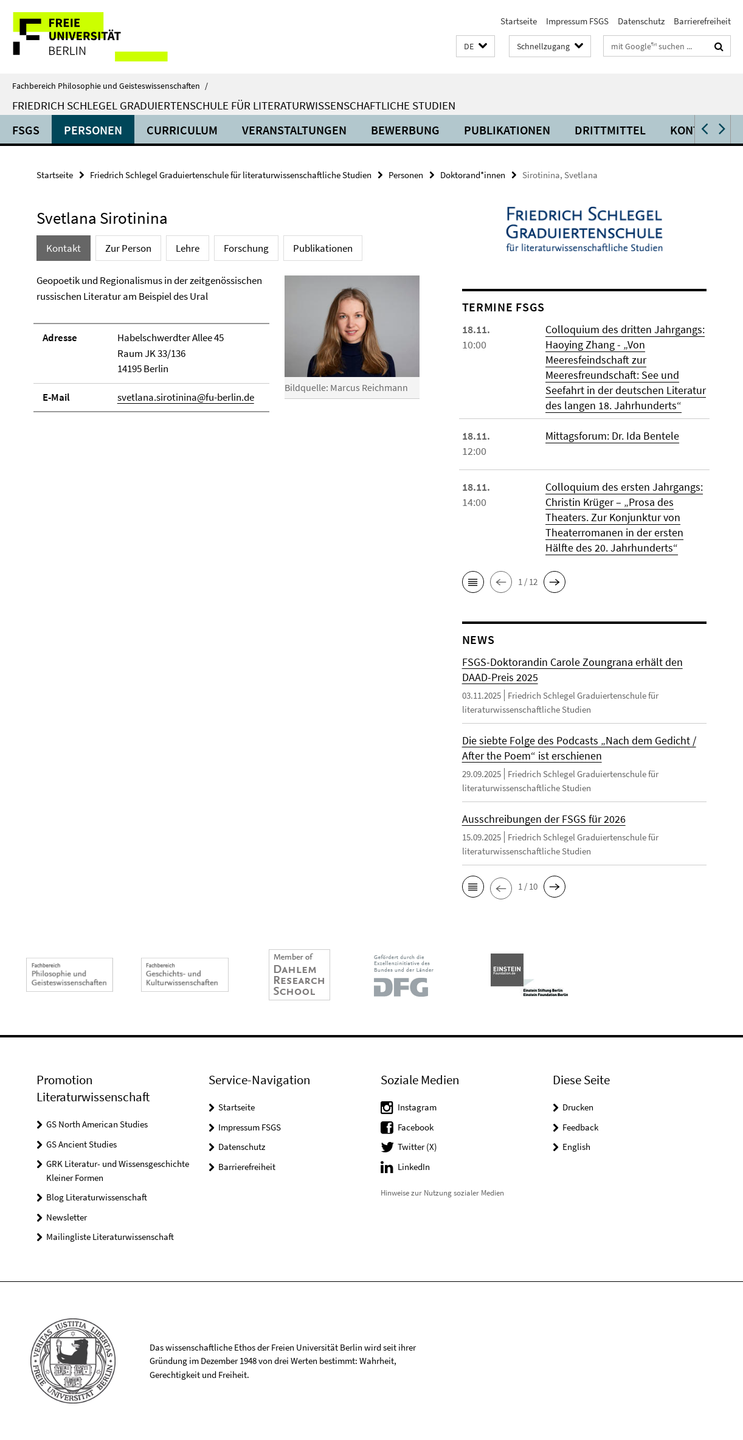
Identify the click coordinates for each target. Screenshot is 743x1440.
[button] (475, 46)
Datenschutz (641, 21)
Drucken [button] (577, 1107)
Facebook (416, 1127)
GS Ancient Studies (81, 1144)
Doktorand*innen (472, 175)
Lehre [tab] (187, 248)
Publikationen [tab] (323, 248)
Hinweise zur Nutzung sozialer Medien (442, 1193)
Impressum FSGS (577, 21)
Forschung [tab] (246, 248)
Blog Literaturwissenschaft (96, 1197)
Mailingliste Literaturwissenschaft (110, 1236)
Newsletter (66, 1217)
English (576, 1146)
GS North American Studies (97, 1124)
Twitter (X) (417, 1146)
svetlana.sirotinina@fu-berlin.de (185, 397)
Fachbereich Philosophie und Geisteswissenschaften (110, 85)
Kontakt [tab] (63, 248)
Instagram (417, 1107)
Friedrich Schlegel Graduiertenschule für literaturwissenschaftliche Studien (233, 105)
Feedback (580, 1127)
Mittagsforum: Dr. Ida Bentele (612, 436)
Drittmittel (610, 129)
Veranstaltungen (294, 129)
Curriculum (182, 129)
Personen (93, 129)
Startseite (518, 21)
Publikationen (507, 129)
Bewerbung (405, 129)
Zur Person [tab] (128, 248)
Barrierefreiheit (702, 21)
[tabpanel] (228, 348)
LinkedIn (414, 1166)
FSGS (26, 129)
